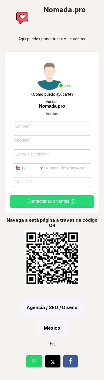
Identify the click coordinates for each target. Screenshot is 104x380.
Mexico (52, 328)
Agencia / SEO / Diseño (52, 307)
